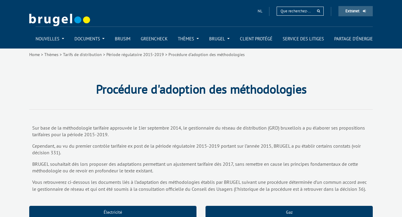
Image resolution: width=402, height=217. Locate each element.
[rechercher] (318, 11)
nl (260, 11)
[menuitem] (50, 39)
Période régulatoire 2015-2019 (135, 54)
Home (34, 54)
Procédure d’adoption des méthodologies (206, 54)
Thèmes (51, 54)
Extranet (355, 11)
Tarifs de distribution (82, 54)
